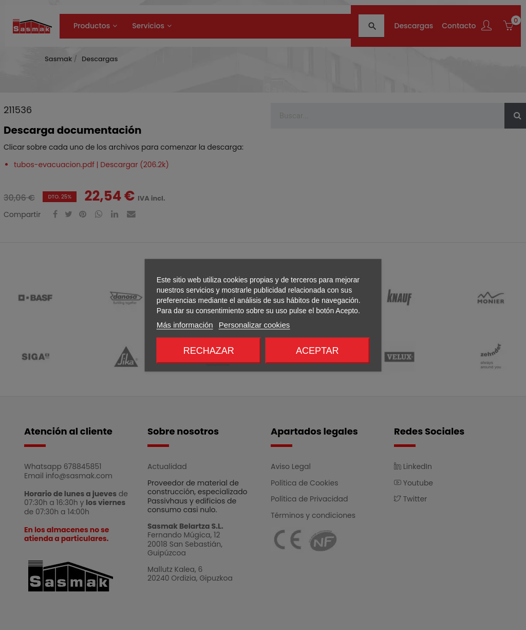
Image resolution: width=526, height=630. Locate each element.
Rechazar (208, 350)
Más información (185, 324)
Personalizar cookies (254, 324)
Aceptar (317, 350)
